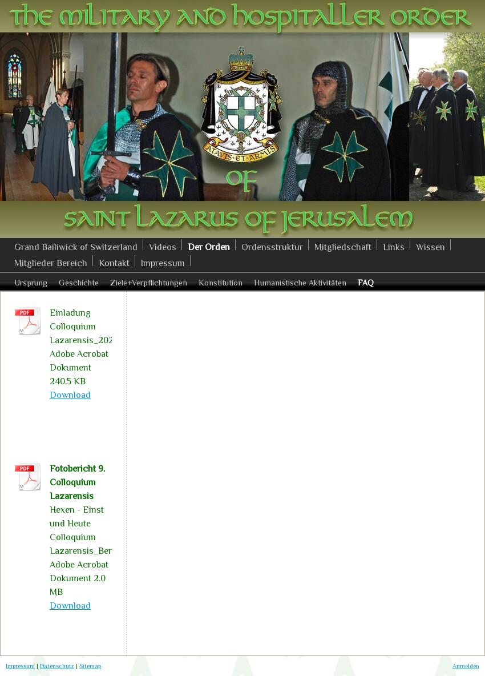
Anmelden (465, 665)
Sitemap (90, 665)
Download (70, 395)
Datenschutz (57, 665)
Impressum (20, 665)
